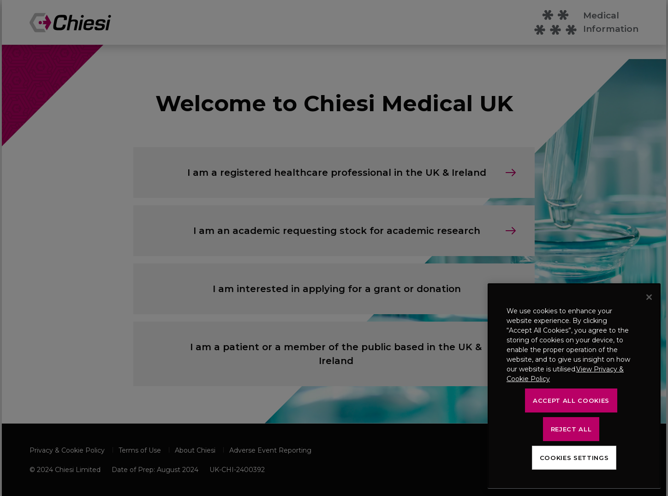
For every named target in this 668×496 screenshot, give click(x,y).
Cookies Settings (574, 457)
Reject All (571, 429)
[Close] (649, 297)
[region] (574, 386)
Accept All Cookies (571, 400)
